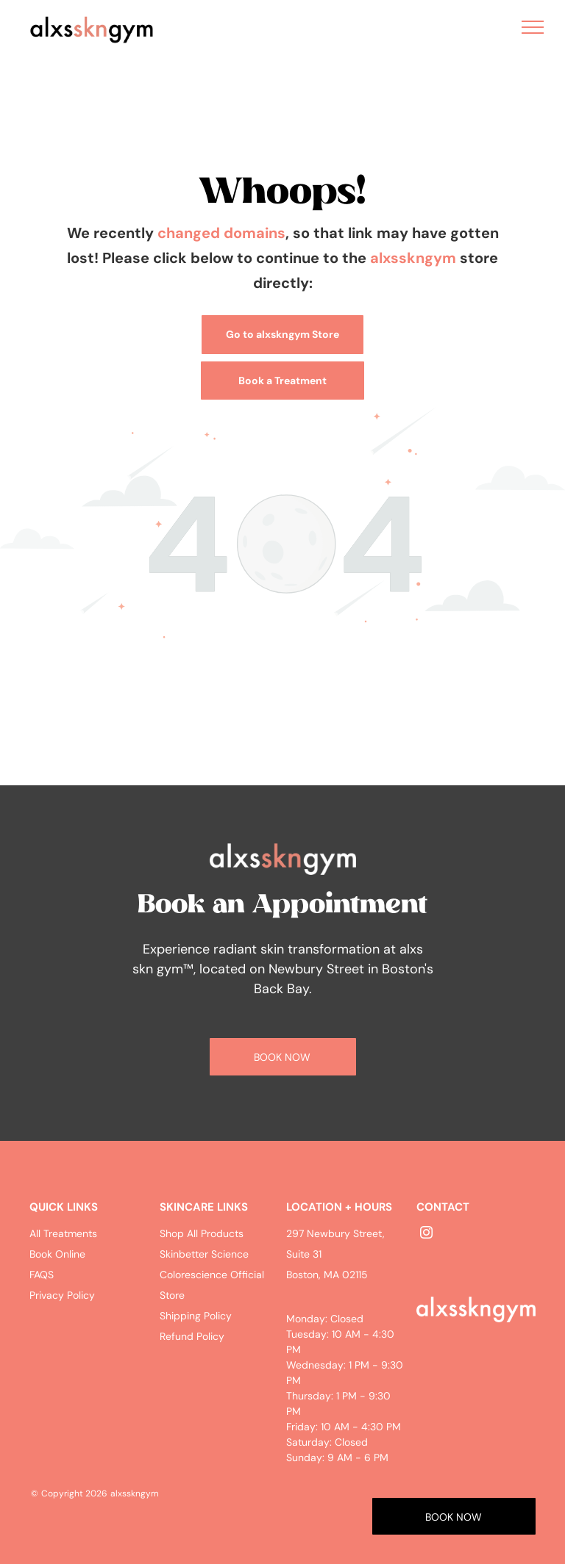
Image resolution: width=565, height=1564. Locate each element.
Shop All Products (202, 1233)
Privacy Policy (62, 1295)
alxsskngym (413, 257)
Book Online (57, 1254)
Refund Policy (192, 1336)
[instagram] (426, 1234)
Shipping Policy (196, 1315)
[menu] (533, 27)
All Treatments (63, 1233)
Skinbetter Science (204, 1254)
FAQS (41, 1274)
